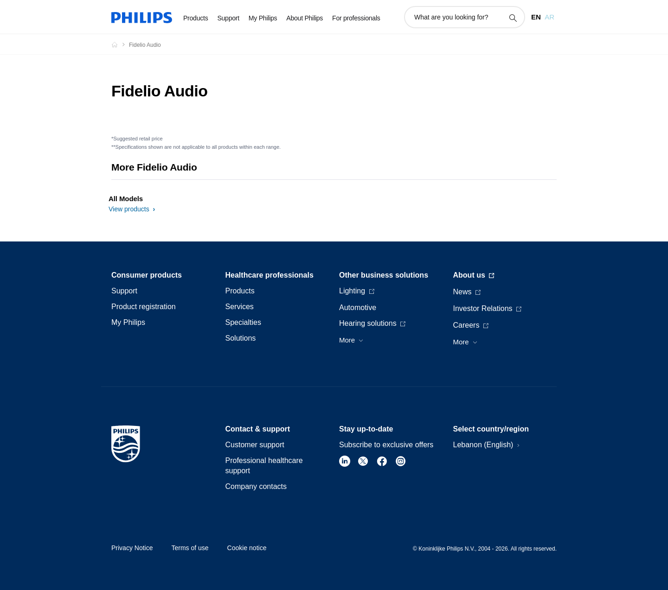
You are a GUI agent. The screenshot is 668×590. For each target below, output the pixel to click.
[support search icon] (512, 17)
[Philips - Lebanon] (120, 44)
